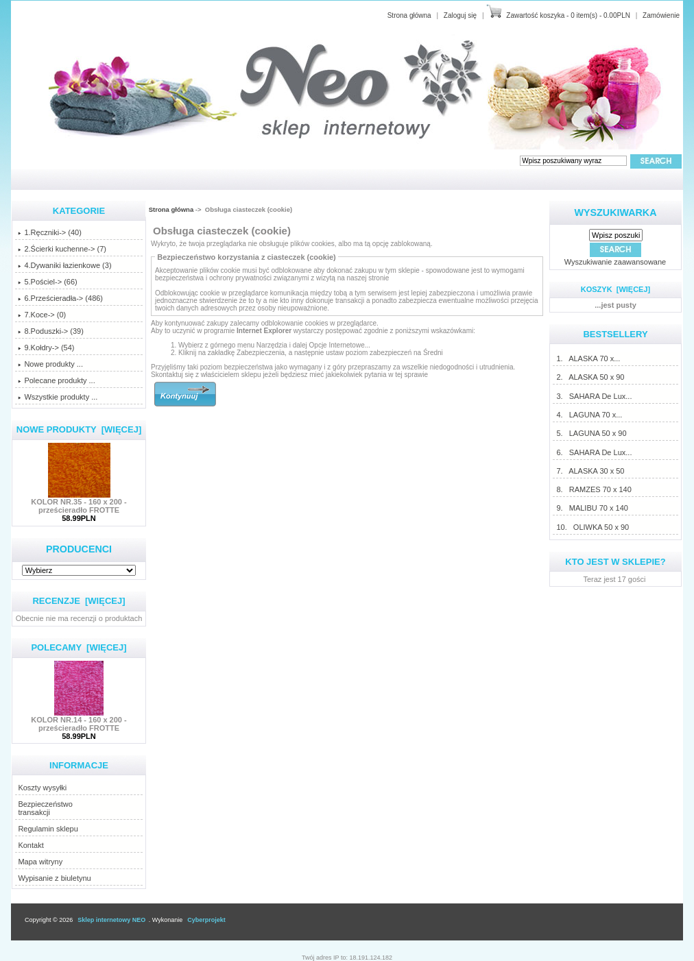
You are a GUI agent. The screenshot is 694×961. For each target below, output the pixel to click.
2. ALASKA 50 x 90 (589, 377)
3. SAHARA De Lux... (593, 396)
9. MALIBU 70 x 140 (591, 508)
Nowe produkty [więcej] (79, 429)
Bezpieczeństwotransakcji (45, 808)
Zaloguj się (460, 15)
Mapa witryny (40, 861)
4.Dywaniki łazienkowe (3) (64, 265)
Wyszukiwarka (616, 212)
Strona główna (409, 15)
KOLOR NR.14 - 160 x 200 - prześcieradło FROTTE (78, 720)
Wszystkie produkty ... (57, 397)
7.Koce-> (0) (42, 315)
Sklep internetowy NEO (111, 919)
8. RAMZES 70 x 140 (593, 489)
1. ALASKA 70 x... (587, 358)
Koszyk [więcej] (615, 289)
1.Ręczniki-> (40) (49, 232)
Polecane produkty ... (56, 380)
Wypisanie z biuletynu (54, 878)
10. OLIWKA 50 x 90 (592, 527)
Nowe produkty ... (50, 364)
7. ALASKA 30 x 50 (589, 471)
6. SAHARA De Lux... (593, 452)
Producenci (79, 549)
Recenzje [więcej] (78, 601)
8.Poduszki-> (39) (51, 331)
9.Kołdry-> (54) (46, 347)
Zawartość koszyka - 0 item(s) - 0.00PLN (568, 15)
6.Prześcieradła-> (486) (60, 298)
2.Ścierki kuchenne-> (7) (62, 249)
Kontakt (30, 845)
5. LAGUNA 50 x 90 (590, 433)
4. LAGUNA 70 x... (588, 415)
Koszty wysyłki (42, 787)
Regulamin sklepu (47, 829)
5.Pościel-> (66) (47, 282)
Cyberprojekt (206, 919)
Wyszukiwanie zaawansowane (615, 262)
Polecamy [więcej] (78, 647)
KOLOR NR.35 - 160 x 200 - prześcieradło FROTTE (78, 502)
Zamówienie (661, 15)
